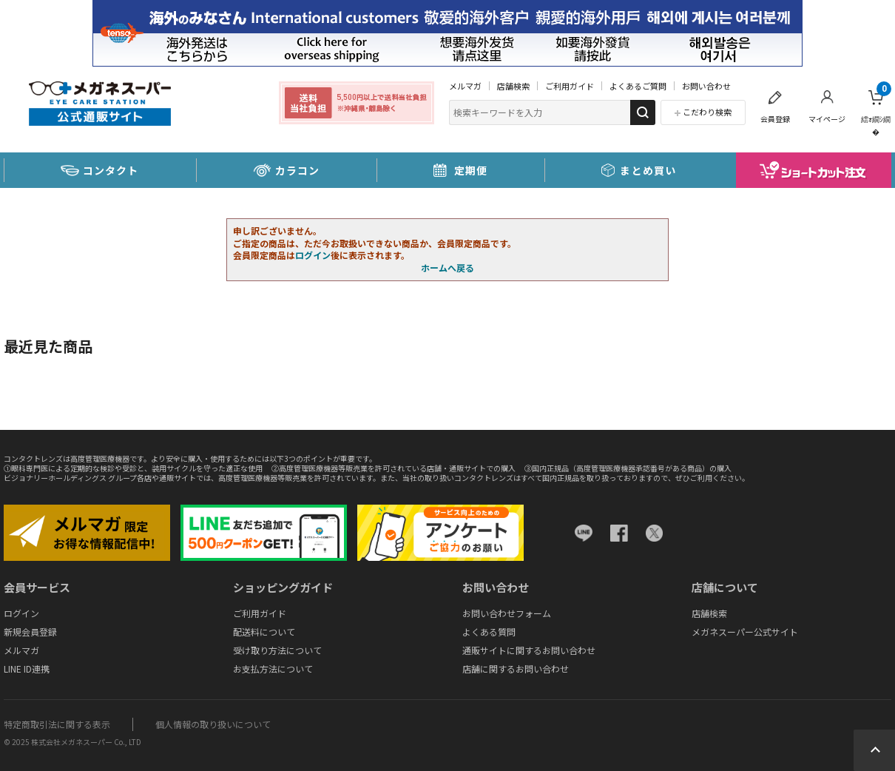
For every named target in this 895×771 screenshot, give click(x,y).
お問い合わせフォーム (506, 613)
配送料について (264, 631)
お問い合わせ (706, 85)
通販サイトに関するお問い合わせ (528, 650)
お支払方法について (273, 668)
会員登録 (775, 118)
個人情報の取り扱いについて (213, 724)
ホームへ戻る (447, 267)
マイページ (826, 118)
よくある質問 (489, 631)
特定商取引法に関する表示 (57, 724)
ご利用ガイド (569, 85)
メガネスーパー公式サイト (745, 631)
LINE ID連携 (27, 668)
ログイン (313, 255)
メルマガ (465, 85)
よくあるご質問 (637, 85)
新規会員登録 (30, 631)
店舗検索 (513, 85)
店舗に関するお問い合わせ (515, 668)
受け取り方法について (277, 650)
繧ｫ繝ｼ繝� (876, 109)
